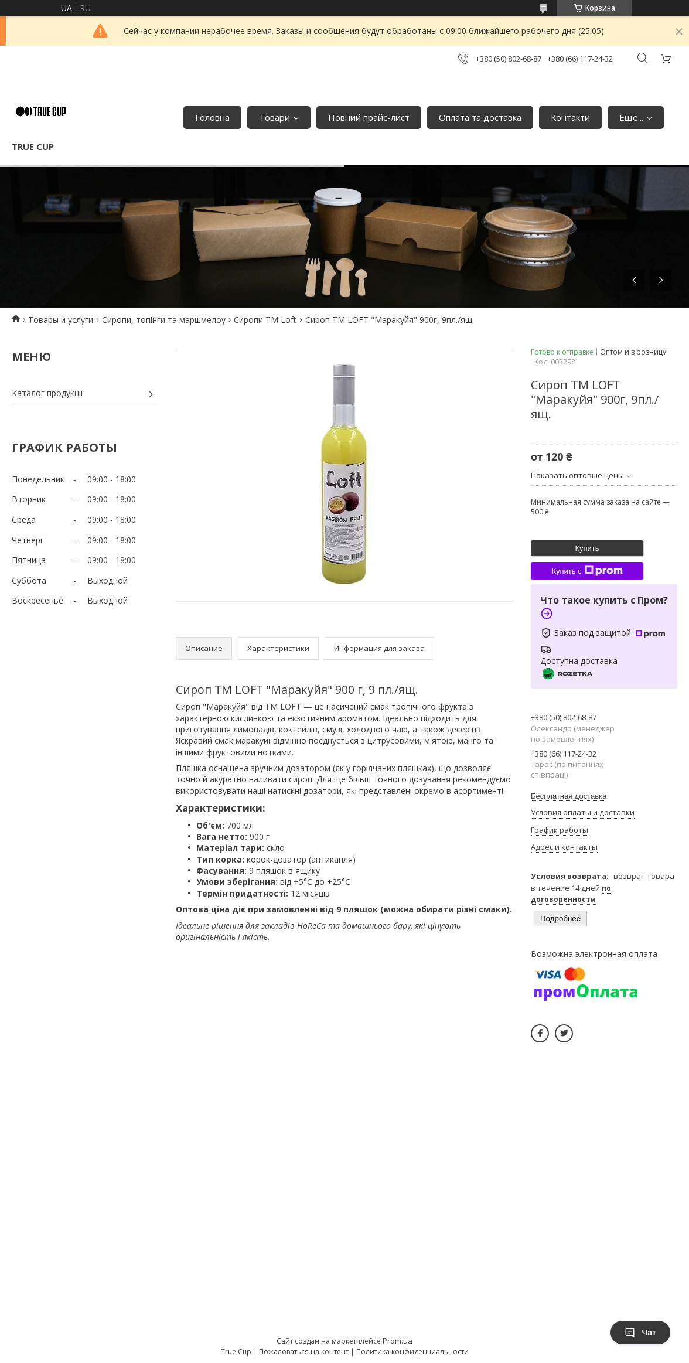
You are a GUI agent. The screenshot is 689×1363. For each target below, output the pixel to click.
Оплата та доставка (480, 117)
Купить (587, 548)
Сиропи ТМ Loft (265, 319)
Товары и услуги (60, 319)
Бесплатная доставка (568, 796)
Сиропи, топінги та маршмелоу (164, 319)
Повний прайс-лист (369, 117)
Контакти (570, 117)
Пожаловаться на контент (304, 1352)
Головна (212, 117)
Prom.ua (397, 1340)
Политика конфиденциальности (412, 1352)
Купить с (586, 570)
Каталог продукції (47, 392)
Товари (274, 117)
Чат (640, 1332)
